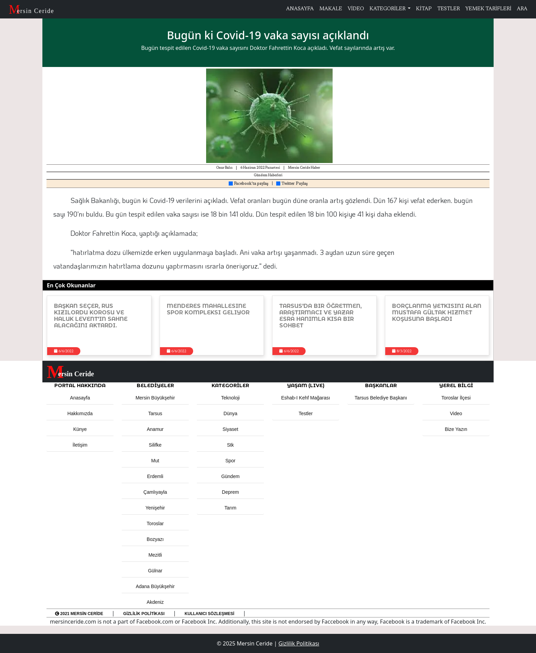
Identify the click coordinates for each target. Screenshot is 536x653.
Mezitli (155, 555)
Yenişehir (155, 508)
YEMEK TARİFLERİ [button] (488, 9)
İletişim (80, 445)
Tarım (231, 508)
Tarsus (155, 413)
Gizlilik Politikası (144, 613)
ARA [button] (522, 9)
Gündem (230, 476)
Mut (155, 460)
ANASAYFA (300, 9)
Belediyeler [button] (155, 385)
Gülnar (155, 570)
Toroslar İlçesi (456, 397)
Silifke (155, 445)
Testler (305, 413)
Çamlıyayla (155, 492)
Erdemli (155, 476)
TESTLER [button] (448, 9)
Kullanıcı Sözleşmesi (209, 613)
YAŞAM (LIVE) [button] (305, 385)
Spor (230, 460)
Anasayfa (80, 397)
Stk (230, 445)
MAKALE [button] (330, 9)
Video (456, 413)
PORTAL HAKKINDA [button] (80, 385)
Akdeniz (155, 602)
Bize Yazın (456, 429)
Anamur (155, 429)
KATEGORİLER (388, 9)
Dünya (230, 413)
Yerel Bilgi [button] (456, 385)
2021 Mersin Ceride (79, 613)
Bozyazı (155, 539)
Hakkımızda (80, 413)
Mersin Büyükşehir (155, 397)
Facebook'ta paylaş (248, 184)
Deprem (230, 492)
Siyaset (230, 429)
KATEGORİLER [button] (230, 385)
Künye (80, 429)
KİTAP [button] (424, 9)
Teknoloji (230, 397)
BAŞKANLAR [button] (381, 385)
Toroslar (155, 523)
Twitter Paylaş (292, 184)
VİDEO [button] (356, 9)
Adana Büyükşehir (155, 586)
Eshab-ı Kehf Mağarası (305, 397)
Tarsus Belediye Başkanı (380, 397)
